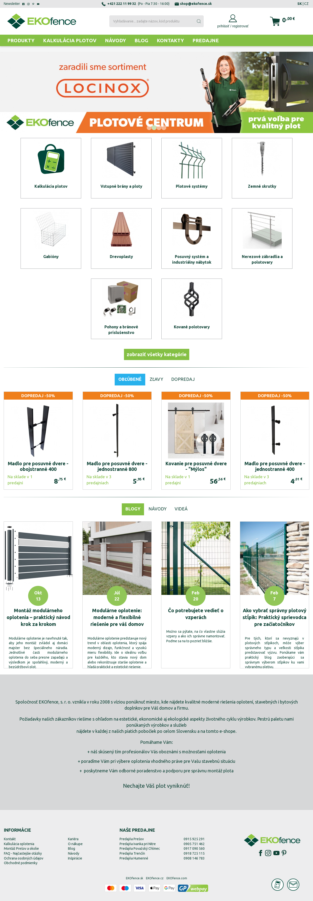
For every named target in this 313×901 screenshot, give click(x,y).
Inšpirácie (75, 858)
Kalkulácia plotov (69, 40)
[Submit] (198, 21)
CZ (306, 4)
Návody (115, 40)
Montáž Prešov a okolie (21, 848)
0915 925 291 (194, 839)
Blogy (132, 508)
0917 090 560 (194, 848)
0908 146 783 (194, 858)
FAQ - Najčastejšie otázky (23, 853)
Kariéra (73, 839)
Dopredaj (183, 379)
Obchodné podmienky (20, 863)
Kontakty (170, 40)
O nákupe (75, 844)
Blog (141, 40)
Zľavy (156, 379)
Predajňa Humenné (134, 858)
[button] (149, 127)
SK (299, 4)
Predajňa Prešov (132, 839)
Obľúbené (130, 379)
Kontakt (10, 839)
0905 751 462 (194, 844)
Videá (181, 508)
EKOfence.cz (155, 878)
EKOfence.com (177, 878)
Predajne (205, 40)
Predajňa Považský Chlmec (140, 848)
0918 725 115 (194, 853)
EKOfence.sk (134, 878)
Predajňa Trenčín (132, 853)
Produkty (20, 40)
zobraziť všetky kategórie (157, 354)
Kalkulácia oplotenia (19, 844)
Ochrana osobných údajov (23, 858)
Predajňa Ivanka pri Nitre (138, 844)
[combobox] (156, 21)
